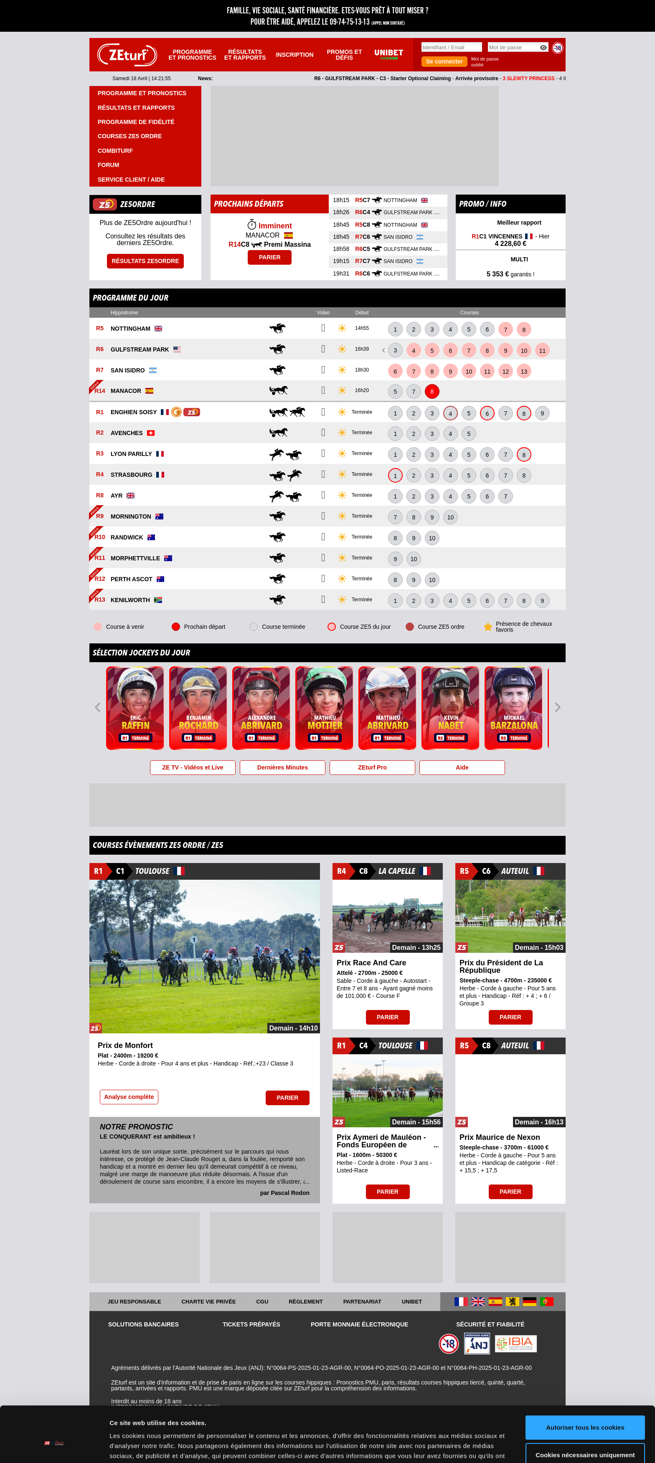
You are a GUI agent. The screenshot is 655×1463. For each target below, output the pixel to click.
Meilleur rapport (510, 223)
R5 (100, 328)
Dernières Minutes (282, 767)
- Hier (510, 240)
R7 (100, 370)
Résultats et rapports (245, 54)
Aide (462, 767)
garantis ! (511, 274)
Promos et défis (344, 54)
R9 (100, 516)
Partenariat (362, 1301)
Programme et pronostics (192, 54)
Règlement (306, 1301)
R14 (99, 390)
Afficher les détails (137, 1446)
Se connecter (444, 61)
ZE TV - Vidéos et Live (192, 767)
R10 (99, 537)
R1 (100, 412)
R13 (99, 600)
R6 (100, 349)
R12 (99, 579)
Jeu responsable (134, 1301)
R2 (100, 433)
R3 (100, 454)
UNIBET (412, 1301)
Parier (270, 257)
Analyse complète (129, 1096)
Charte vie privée (209, 1301)
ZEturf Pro (372, 767)
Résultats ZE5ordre (145, 261)
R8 (100, 495)
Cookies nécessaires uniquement (585, 1412)
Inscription (294, 54)
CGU (262, 1301)
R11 (99, 558)
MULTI (510, 260)
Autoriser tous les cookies (585, 1385)
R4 (100, 474)
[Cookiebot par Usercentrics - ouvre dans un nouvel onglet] (54, 1446)
